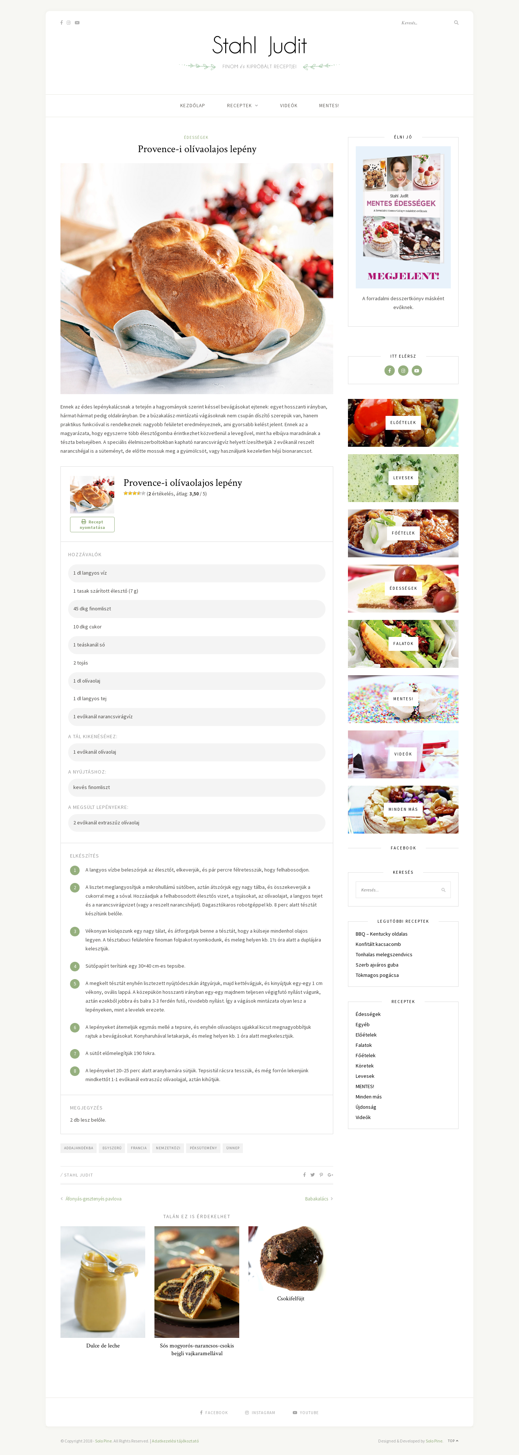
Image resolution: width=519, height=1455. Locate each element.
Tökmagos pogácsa (377, 975)
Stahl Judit (78, 1175)
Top (453, 1440)
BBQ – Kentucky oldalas (382, 933)
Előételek (366, 1034)
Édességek (196, 137)
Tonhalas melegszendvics (384, 954)
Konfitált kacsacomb (378, 944)
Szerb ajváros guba (377, 964)
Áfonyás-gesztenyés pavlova (91, 1199)
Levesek (365, 1076)
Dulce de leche (103, 1346)
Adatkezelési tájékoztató (175, 1441)
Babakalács (319, 1199)
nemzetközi (168, 1148)
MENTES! (329, 105)
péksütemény (203, 1148)
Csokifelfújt (290, 1299)
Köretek (365, 1065)
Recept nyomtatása (92, 524)
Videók (288, 105)
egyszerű (112, 1148)
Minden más (369, 1096)
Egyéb (363, 1024)
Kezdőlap (192, 105)
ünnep (233, 1148)
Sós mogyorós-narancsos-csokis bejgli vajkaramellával (197, 1349)
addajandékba (78, 1148)
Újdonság (366, 1107)
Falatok (364, 1045)
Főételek (366, 1055)
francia (139, 1148)
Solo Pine (103, 1441)
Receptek (239, 105)
